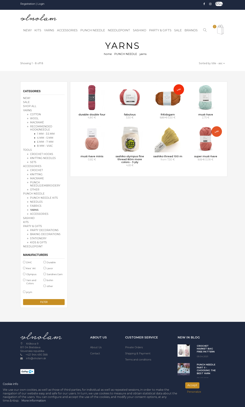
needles (36, 201)
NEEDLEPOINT (32, 246)
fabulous (130, 114)
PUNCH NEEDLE (125, 54)
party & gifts (32, 226)
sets (33, 162)
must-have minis (92, 156)
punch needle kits (44, 197)
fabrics (35, 205)
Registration (28, 3)
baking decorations (45, 234)
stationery (38, 238)
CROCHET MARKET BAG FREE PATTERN (206, 348)
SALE (26, 102)
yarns (34, 209)
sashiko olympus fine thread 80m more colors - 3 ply (130, 159)
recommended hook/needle (41, 128)
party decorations (44, 230)
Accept (192, 385)
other (34, 189)
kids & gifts (38, 242)
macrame (37, 178)
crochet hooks (41, 154)
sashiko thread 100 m (167, 156)
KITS (26, 222)
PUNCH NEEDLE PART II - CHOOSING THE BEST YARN (206, 369)
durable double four (91, 114)
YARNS (27, 110)
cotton (35, 114)
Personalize (194, 391)
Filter (44, 302)
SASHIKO (29, 218)
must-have (205, 114)
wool (34, 118)
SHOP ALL (29, 106)
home (108, 54)
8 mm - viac (45, 145)
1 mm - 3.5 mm (46, 133)
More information (33, 400)
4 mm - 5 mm (45, 137)
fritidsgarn (168, 114)
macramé (37, 122)
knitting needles (43, 158)
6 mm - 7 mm (45, 141)
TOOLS (27, 149)
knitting (36, 174)
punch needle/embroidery (45, 184)
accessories (32, 166)
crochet (36, 170)
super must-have (205, 156)
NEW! (26, 98)
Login (40, 3)
